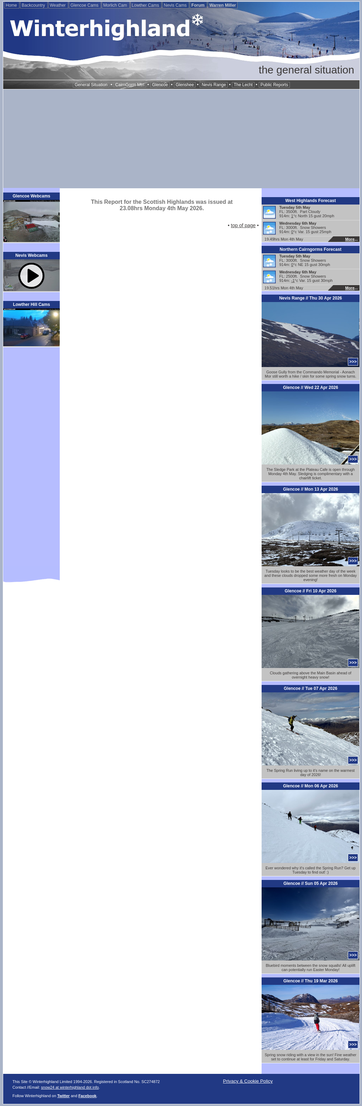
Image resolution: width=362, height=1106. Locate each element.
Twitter (63, 1096)
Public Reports (274, 84)
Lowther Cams (146, 5)
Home (12, 5)
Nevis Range (214, 84)
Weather (58, 5)
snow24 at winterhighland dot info (70, 1087)
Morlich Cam (115, 5)
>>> (353, 361)
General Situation (91, 84)
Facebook (87, 1096)
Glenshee (185, 84)
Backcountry (34, 5)
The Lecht (243, 84)
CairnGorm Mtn (129, 84)
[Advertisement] (181, 138)
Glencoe (160, 84)
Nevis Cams (176, 5)
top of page (243, 225)
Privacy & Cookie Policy (248, 1081)
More (349, 239)
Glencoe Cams (85, 5)
